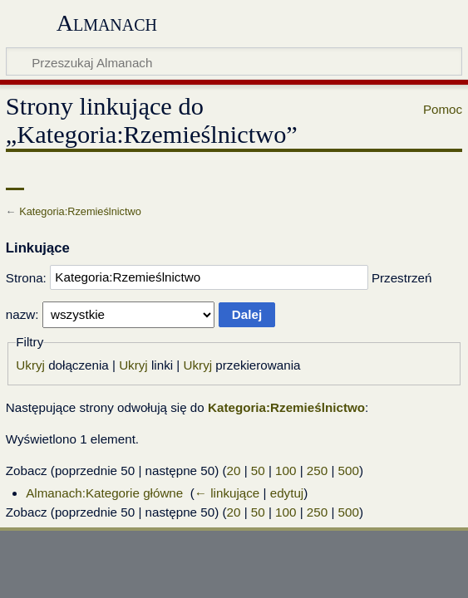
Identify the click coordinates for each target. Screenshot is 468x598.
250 (317, 470)
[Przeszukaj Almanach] (234, 61)
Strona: (26, 277)
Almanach (107, 23)
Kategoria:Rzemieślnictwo (80, 211)
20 (234, 470)
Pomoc (442, 109)
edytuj (287, 493)
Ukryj (30, 365)
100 (285, 470)
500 (348, 470)
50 (258, 470)
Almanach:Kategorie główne (104, 493)
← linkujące (227, 493)
